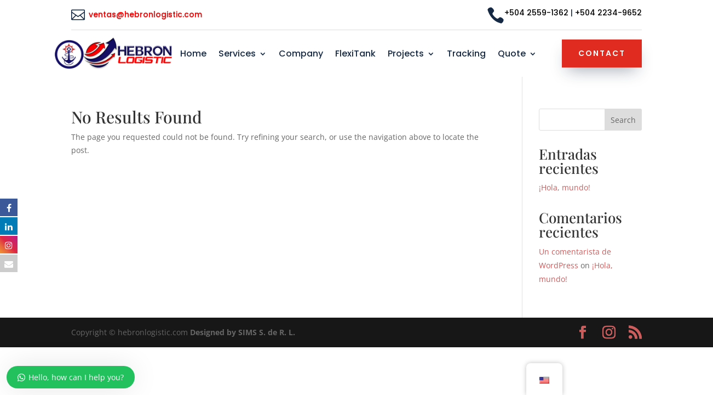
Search (623, 120)
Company (301, 55)
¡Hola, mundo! (564, 187)
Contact (601, 53)
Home (193, 55)
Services (237, 55)
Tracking (466, 55)
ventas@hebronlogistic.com (146, 14)
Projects (406, 55)
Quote (512, 55)
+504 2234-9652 (608, 12)
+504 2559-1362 (536, 12)
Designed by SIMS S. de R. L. (242, 332)
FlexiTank (355, 55)
